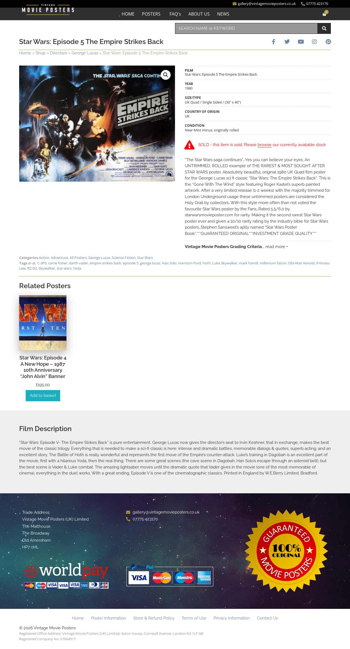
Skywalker (47, 269)
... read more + (275, 247)
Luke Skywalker (224, 263)
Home (25, 53)
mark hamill (248, 263)
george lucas (150, 263)
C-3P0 (41, 263)
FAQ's (175, 14)
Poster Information (108, 618)
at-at (32, 263)
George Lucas (85, 53)
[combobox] (246, 28)
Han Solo (169, 263)
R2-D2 (32, 269)
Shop (40, 53)
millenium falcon (273, 263)
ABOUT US (199, 14)
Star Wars (145, 258)
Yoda (77, 269)
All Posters (78, 258)
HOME (128, 14)
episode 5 (130, 263)
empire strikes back (105, 263)
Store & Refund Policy (153, 618)
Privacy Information (232, 618)
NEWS (223, 14)
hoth (207, 263)
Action (44, 258)
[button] (166, 75)
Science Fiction (124, 258)
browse (265, 145)
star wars (64, 269)
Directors (58, 53)
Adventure (59, 258)
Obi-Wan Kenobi (301, 263)
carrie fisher (57, 263)
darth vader (78, 263)
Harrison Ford (189, 263)
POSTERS (151, 14)
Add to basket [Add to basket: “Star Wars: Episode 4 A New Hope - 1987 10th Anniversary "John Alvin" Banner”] (43, 396)
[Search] (324, 28)
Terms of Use (194, 618)
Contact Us (267, 618)
